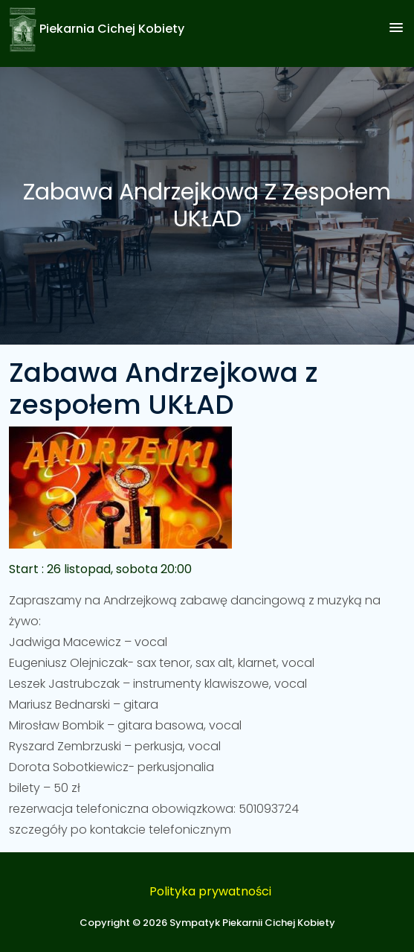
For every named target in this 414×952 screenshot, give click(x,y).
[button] (396, 28)
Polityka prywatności (210, 891)
